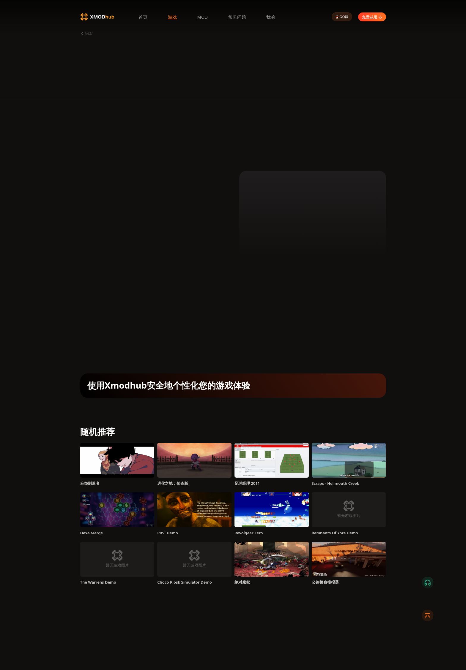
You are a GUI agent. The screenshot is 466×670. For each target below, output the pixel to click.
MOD (202, 17)
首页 (142, 17)
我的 (270, 17)
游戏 (172, 17)
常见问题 (237, 17)
